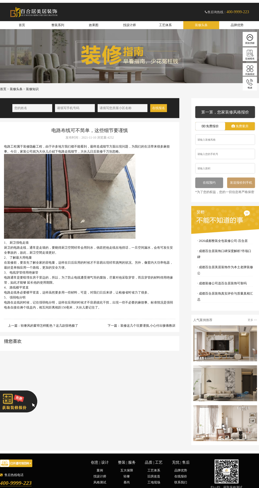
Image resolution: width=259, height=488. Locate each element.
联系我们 (180, 482)
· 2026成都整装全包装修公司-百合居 (222, 241)
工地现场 (153, 482)
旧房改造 (153, 476)
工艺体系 (165, 25)
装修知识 (32, 89)
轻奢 (127, 476)
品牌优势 (237, 25)
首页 (22, 25)
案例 (100, 470)
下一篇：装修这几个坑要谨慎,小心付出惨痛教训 (141, 325)
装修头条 (201, 25)
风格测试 (99, 482)
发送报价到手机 (241, 182)
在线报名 (158, 108)
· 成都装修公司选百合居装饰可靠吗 (222, 283)
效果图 (93, 25)
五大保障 (126, 470)
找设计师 (129, 25)
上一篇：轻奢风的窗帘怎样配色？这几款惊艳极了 (42, 325)
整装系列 (57, 25)
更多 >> (252, 320)
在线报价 (180, 476)
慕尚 (127, 482)
